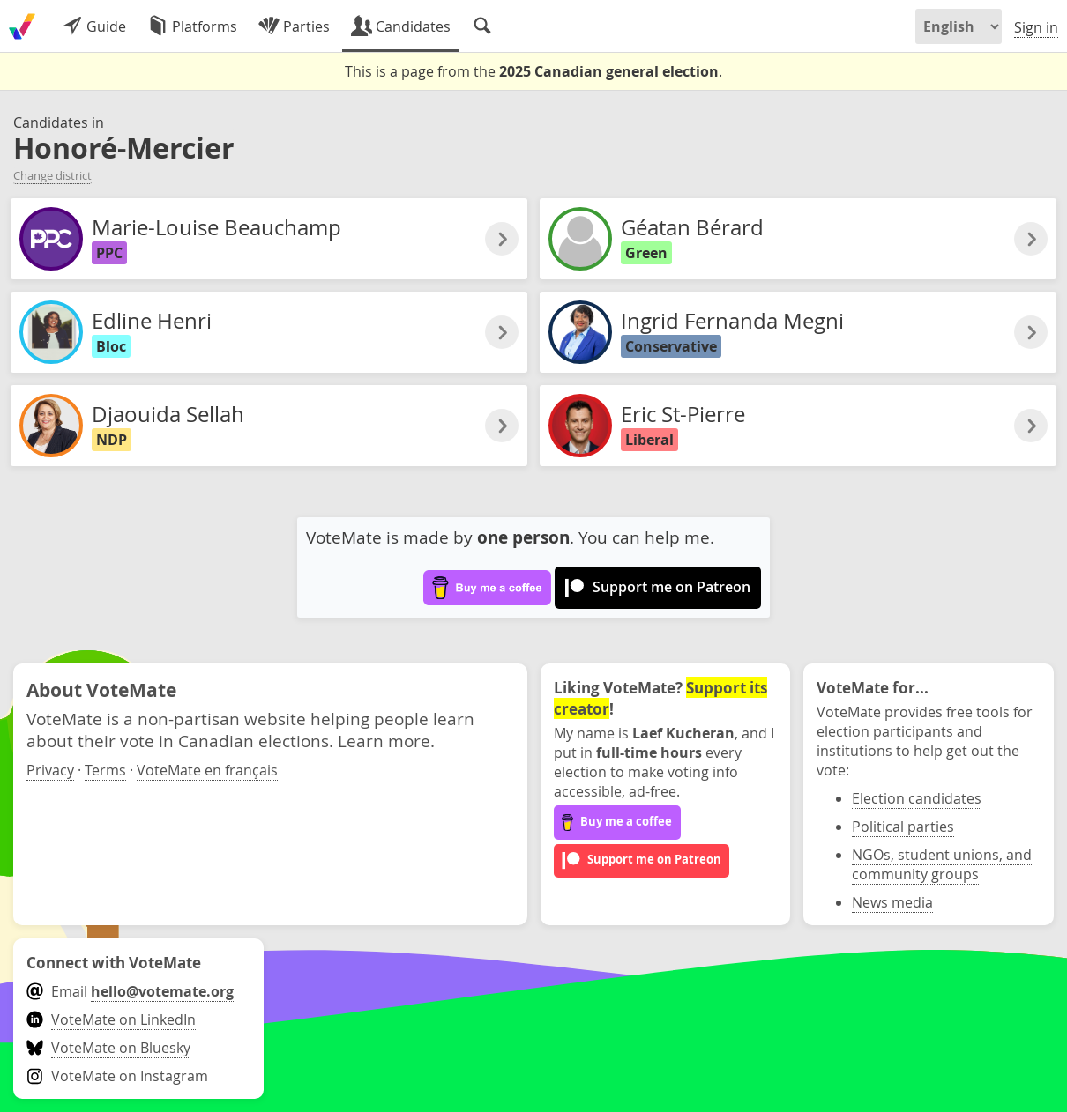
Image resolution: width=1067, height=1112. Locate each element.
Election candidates (916, 798)
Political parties (903, 826)
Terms (105, 770)
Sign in (1036, 27)
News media (892, 902)
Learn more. (386, 741)
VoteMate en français (207, 770)
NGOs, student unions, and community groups (942, 864)
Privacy (50, 770)
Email (130, 991)
